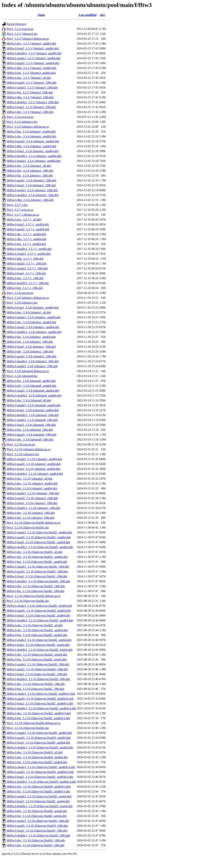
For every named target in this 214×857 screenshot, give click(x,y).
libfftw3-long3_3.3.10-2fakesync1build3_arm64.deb (38, 801)
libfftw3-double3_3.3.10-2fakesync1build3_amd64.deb (40, 747)
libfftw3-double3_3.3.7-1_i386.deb (28, 283)
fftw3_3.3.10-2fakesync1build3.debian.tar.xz (33, 723)
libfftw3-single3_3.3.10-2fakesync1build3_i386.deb (38, 820)
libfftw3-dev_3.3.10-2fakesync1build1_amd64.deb (37, 556)
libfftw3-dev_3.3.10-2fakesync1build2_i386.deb (36, 684)
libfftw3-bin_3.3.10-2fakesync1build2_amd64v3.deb (38, 718)
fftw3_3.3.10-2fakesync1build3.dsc (28, 728)
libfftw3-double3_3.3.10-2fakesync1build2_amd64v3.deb (41, 708)
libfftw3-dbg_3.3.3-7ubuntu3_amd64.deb (31, 68)
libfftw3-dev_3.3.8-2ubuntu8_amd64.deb (31, 385)
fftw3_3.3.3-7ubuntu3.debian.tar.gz (28, 38)
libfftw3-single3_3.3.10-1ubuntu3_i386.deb (33, 493)
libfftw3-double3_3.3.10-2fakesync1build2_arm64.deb (39, 649)
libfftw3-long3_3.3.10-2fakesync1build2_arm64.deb (38, 644)
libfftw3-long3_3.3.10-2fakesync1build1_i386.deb (37, 576)
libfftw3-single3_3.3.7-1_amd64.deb (29, 253)
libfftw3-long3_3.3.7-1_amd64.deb (28, 224)
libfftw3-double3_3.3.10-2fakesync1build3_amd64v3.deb (41, 781)
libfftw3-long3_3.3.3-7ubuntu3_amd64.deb (33, 48)
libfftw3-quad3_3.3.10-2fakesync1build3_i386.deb (37, 825)
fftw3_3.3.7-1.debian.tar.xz (23, 214)
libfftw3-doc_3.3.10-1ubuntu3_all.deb (30, 478)
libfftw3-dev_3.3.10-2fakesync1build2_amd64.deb (37, 630)
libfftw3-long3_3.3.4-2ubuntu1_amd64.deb (33, 151)
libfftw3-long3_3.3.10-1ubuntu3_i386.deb (32, 503)
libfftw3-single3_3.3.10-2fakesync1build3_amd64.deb (39, 732)
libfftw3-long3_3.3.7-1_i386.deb (26, 273)
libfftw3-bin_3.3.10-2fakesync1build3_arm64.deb (37, 816)
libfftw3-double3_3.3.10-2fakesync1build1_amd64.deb (40, 547)
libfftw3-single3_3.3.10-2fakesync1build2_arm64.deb (39, 640)
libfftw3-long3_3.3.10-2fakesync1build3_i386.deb (37, 830)
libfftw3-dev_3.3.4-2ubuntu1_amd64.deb (31, 136)
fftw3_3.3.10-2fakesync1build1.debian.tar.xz (33, 522)
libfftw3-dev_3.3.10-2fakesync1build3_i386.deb (36, 840)
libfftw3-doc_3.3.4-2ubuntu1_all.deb (29, 165)
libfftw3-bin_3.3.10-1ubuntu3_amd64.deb (32, 488)
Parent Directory (16, 24)
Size (102, 15)
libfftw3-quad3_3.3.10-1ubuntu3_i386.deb (32, 498)
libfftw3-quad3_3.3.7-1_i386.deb (27, 263)
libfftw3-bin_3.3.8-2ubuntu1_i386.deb (30, 341)
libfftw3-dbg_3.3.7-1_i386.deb (25, 258)
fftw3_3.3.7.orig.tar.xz (20, 209)
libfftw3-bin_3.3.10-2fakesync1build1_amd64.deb (37, 561)
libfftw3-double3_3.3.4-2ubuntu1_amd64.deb (34, 156)
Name (41, 15)
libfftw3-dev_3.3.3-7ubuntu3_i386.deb (30, 112)
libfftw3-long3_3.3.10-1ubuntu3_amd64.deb (33, 468)
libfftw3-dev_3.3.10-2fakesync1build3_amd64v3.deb (39, 786)
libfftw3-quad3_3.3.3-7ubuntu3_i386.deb (31, 82)
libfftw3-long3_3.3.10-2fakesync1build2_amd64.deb (38, 615)
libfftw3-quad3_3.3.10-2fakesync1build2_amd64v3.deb (40, 698)
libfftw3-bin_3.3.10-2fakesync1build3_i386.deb (35, 845)
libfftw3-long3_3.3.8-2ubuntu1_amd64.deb (33, 307)
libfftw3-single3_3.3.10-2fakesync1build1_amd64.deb (39, 532)
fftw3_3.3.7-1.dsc (17, 204)
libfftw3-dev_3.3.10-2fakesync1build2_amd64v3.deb (39, 713)
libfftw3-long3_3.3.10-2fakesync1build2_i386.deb (37, 674)
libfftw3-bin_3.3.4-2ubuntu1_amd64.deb (31, 131)
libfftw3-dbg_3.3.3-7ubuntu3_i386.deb (30, 97)
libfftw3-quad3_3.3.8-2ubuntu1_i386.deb (31, 356)
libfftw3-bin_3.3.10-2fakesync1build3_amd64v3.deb (38, 791)
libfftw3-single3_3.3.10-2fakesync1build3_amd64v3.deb (41, 767)
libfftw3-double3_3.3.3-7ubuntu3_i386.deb (33, 102)
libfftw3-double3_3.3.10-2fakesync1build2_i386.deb (38, 679)
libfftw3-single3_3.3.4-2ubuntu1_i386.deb (32, 190)
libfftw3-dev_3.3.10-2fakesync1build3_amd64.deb (37, 757)
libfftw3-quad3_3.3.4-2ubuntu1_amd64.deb (33, 141)
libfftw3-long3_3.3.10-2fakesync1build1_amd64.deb (38, 542)
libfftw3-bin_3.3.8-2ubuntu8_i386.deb (30, 429)
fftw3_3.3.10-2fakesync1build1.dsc (28, 527)
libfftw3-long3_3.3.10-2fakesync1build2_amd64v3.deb (40, 703)
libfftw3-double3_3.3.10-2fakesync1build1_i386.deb (38, 581)
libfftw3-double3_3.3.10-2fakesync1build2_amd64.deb (40, 620)
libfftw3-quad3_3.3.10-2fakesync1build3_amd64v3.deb (40, 772)
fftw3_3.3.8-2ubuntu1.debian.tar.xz (28, 297)
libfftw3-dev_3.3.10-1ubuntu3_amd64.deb (32, 483)
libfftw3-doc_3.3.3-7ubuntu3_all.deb (29, 77)
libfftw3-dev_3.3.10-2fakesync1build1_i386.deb (36, 586)
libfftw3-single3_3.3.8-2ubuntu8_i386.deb (32, 420)
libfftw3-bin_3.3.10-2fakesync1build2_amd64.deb (37, 635)
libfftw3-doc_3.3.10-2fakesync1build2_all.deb (35, 625)
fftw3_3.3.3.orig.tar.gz (20, 28)
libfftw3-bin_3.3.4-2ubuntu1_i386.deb (30, 175)
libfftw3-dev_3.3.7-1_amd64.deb (26, 234)
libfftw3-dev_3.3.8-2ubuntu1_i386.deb (30, 351)
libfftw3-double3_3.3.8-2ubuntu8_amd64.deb (34, 395)
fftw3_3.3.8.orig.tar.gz (20, 292)
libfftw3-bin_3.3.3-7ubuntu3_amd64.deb (31, 72)
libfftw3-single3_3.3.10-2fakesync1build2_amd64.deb (39, 605)
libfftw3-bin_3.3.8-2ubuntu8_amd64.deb (31, 380)
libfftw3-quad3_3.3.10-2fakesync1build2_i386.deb (37, 669)
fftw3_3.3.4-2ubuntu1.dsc (22, 121)
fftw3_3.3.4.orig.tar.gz (20, 116)
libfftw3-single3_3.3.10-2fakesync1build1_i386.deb (38, 566)
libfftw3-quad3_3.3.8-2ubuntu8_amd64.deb (33, 390)
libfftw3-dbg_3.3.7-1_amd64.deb (27, 239)
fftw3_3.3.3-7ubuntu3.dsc (22, 33)
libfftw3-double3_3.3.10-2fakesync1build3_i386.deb (38, 835)
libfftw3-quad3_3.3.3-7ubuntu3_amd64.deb (33, 63)
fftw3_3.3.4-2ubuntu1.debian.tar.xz (28, 126)
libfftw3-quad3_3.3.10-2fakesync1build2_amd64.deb (39, 610)
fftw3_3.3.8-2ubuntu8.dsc (22, 376)
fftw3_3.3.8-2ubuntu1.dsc (22, 302)
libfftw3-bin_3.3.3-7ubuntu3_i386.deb (30, 92)
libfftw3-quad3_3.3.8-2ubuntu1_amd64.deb (33, 327)
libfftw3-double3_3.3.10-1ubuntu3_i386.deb (33, 508)
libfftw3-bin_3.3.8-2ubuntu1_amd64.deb (31, 336)
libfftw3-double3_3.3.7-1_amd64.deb (29, 248)
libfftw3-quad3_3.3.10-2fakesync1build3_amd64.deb (39, 737)
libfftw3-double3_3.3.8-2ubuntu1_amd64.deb (34, 332)
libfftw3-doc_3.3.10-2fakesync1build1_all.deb (35, 552)
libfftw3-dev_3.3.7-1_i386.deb (25, 278)
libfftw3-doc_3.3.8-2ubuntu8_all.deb (29, 400)
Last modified (87, 15)
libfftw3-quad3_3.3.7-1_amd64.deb (28, 229)
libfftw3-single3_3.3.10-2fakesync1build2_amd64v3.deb (41, 693)
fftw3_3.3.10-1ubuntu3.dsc (23, 454)
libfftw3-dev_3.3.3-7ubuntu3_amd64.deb (31, 43)
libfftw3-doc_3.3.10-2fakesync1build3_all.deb (35, 752)
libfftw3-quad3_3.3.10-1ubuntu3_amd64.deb (34, 464)
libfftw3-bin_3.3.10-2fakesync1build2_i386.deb (35, 688)
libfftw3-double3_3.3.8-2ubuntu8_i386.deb (33, 415)
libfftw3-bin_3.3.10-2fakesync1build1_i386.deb (35, 591)
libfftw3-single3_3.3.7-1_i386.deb (27, 268)
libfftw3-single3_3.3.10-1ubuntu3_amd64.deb (34, 459)
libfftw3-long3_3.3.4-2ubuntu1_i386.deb (31, 185)
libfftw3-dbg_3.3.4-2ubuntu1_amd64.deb (31, 146)
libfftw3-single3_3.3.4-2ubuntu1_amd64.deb (33, 160)
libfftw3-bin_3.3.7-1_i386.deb (25, 288)
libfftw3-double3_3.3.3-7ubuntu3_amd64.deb (34, 53)
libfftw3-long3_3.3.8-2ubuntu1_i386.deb (31, 346)
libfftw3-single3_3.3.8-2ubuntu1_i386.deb (32, 366)
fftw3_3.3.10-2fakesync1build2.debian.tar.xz (33, 596)
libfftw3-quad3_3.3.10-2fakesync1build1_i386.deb (37, 571)
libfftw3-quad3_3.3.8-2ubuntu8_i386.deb (31, 434)
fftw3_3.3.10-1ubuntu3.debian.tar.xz (28, 449)
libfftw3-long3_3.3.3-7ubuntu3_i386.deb (31, 107)
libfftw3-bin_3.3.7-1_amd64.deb (26, 244)
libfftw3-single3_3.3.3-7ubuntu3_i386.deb (32, 87)
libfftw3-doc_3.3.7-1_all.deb (24, 219)
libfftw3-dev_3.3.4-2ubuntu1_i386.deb (30, 170)
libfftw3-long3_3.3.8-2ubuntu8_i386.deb (31, 424)
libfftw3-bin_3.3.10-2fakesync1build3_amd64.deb (37, 762)
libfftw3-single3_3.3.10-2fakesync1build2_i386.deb (38, 664)
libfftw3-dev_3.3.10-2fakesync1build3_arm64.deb (37, 811)
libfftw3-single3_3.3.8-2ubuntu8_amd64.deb (33, 405)
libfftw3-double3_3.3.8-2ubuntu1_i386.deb (33, 361)
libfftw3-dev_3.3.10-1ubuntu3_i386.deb (31, 512)
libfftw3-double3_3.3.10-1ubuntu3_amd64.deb (35, 473)
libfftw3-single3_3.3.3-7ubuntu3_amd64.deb (33, 58)
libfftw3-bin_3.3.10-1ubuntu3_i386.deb (30, 517)
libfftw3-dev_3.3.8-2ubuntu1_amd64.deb (31, 322)
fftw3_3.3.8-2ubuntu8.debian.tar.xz (28, 371)
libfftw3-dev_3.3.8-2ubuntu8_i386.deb (30, 439)
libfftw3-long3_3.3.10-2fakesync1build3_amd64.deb (38, 742)
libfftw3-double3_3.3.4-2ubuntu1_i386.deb (33, 195)
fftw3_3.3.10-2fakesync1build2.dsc (28, 600)
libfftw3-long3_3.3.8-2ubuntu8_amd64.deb (33, 410)
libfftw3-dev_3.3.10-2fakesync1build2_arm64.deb (37, 654)
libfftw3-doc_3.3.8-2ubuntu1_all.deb (29, 312)
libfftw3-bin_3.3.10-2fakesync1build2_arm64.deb (37, 659)
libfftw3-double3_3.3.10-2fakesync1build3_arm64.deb (39, 806)
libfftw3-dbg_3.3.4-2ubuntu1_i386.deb (30, 200)
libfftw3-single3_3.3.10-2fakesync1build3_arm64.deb (39, 796)
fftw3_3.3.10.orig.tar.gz (21, 444)
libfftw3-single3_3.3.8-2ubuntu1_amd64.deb (33, 317)
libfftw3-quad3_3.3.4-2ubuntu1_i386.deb (31, 180)
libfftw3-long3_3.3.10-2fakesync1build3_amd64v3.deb (40, 776)
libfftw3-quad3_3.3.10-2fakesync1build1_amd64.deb (39, 537)
